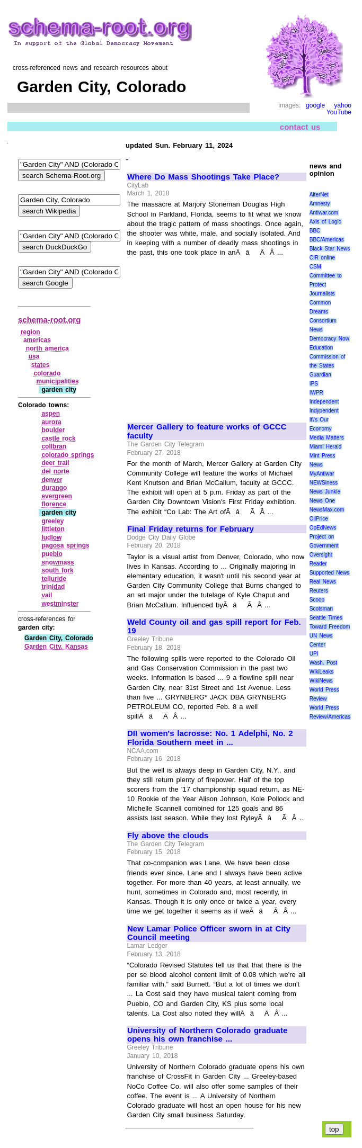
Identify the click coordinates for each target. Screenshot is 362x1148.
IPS (314, 384)
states (40, 365)
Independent (324, 402)
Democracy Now (329, 339)
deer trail (55, 463)
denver (51, 479)
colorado (47, 373)
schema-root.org (49, 319)
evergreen (56, 496)
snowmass (57, 562)
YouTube (338, 112)
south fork (57, 570)
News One (322, 501)
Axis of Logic (325, 222)
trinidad (53, 586)
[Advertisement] (216, 335)
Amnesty (320, 204)
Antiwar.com (324, 213)
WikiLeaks (322, 672)
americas (37, 340)
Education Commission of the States (328, 357)
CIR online (322, 258)
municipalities (58, 381)
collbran (53, 446)
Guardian (320, 375)
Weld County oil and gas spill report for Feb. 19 (214, 626)
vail (46, 595)
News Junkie (325, 492)
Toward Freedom (330, 627)
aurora (51, 422)
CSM (315, 267)
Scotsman (321, 609)
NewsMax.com (327, 510)
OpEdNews (323, 528)
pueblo (51, 554)
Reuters (319, 591)
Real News (323, 582)
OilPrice (319, 519)
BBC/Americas (327, 240)
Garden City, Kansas (56, 646)
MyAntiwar (322, 474)
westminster (59, 603)
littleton (52, 529)
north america (47, 348)
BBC (315, 231)
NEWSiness (324, 483)
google (315, 105)
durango (54, 487)
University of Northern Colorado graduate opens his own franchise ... (207, 1035)
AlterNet (319, 195)
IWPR (316, 393)
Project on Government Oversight (324, 546)
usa (34, 356)
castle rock (58, 438)
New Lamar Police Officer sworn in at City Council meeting (208, 933)
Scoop (317, 600)
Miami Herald (326, 447)
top (334, 1129)
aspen (50, 413)
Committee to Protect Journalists (326, 285)
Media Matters (327, 438)
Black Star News (330, 249)
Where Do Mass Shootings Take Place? (203, 177)
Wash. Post (323, 663)
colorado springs (67, 455)
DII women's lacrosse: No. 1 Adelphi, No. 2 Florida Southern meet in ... (210, 738)
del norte (55, 471)
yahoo (342, 105)
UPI (314, 654)
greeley (52, 521)
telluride (53, 578)
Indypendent (324, 411)
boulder (53, 430)
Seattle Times (326, 618)
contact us (300, 126)
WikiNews (321, 681)
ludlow (51, 537)
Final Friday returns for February (190, 529)
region (30, 332)
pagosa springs (65, 545)
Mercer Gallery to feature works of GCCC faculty (207, 431)
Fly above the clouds (167, 835)
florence (53, 504)
